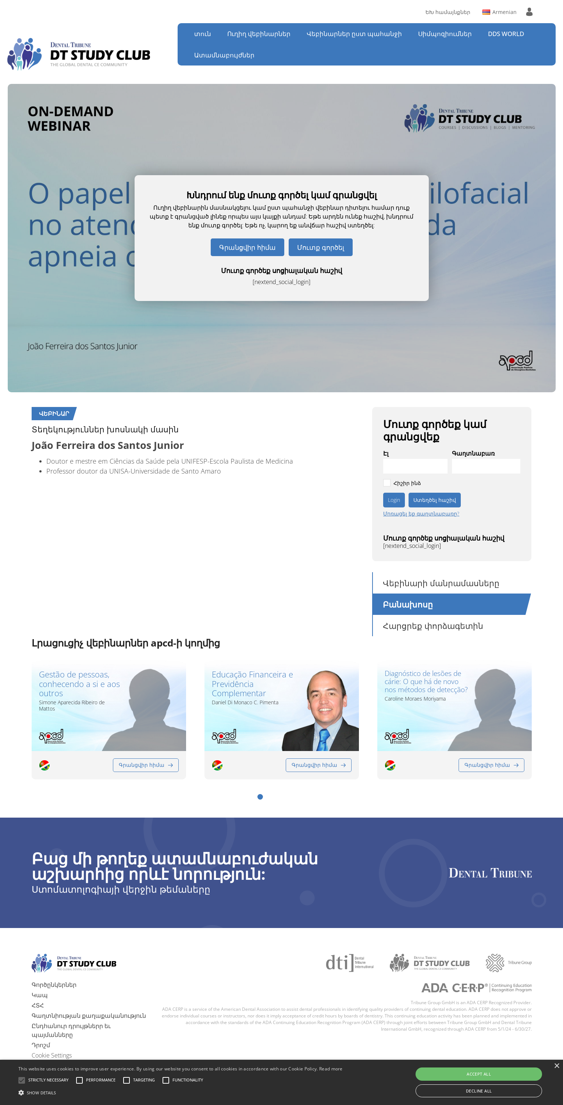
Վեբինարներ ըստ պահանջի (354, 33)
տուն (202, 33)
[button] (260, 796)
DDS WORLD (506, 33)
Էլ (385, 453)
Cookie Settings (52, 1055)
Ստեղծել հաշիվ (434, 499)
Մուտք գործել (320, 247)
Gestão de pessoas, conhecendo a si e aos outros (79, 684)
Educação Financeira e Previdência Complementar (252, 684)
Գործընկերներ (54, 984)
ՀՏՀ (38, 1005)
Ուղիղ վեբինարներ (259, 33)
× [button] (556, 1066)
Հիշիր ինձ (407, 482)
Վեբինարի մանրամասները (441, 582)
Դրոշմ (41, 1045)
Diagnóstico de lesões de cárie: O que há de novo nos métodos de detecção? (426, 682)
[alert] (281, 1082)
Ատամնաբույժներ (224, 55)
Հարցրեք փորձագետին (433, 625)
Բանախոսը (408, 604)
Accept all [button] (479, 1074)
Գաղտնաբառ (473, 453)
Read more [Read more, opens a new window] (331, 1069)
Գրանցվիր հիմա (247, 247)
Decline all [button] (479, 1091)
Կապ (40, 995)
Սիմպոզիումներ (445, 33)
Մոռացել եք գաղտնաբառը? (421, 513)
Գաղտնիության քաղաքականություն (89, 1015)
